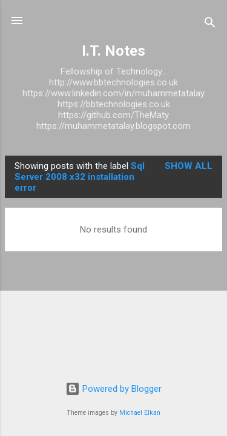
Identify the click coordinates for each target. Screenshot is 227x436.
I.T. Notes (113, 50)
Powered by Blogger (113, 388)
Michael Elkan (139, 413)
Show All (188, 165)
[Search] (210, 24)
